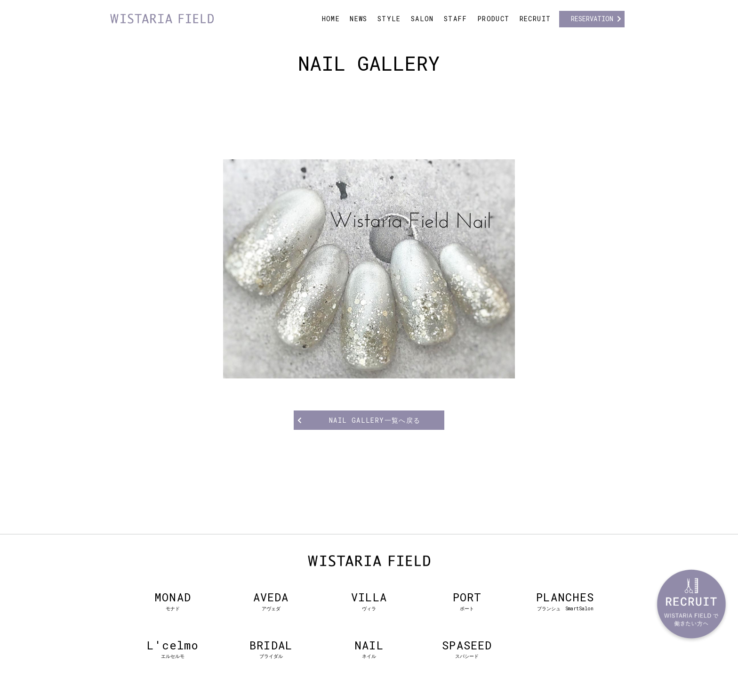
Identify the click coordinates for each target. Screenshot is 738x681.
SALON (422, 18)
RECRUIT (535, 18)
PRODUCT (493, 18)
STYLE (389, 18)
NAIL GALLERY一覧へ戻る (375, 420)
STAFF (455, 18)
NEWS (359, 18)
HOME (331, 18)
